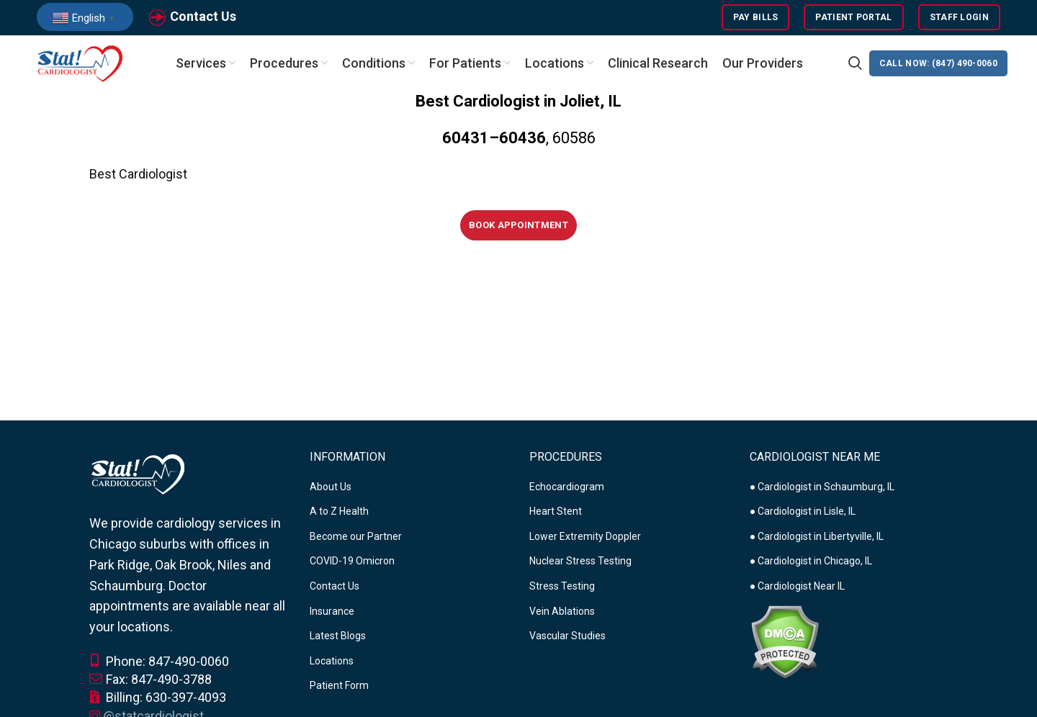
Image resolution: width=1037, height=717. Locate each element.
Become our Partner (356, 538)
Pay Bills (755, 18)
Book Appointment (518, 226)
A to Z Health (339, 513)
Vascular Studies (567, 638)
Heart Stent (555, 513)
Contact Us (203, 16)
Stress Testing (562, 588)
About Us (330, 488)
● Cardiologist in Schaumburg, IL (822, 488)
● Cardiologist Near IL (797, 588)
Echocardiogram (566, 488)
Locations (332, 663)
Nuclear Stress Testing (580, 563)
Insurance (332, 612)
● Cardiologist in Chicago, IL (811, 563)
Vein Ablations (562, 612)
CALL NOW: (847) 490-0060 (938, 65)
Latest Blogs (338, 638)
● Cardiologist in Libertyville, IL (817, 538)
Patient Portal (853, 18)
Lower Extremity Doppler (585, 538)
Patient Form (339, 687)
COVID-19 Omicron (352, 563)
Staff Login (959, 18)
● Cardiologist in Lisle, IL (803, 513)
